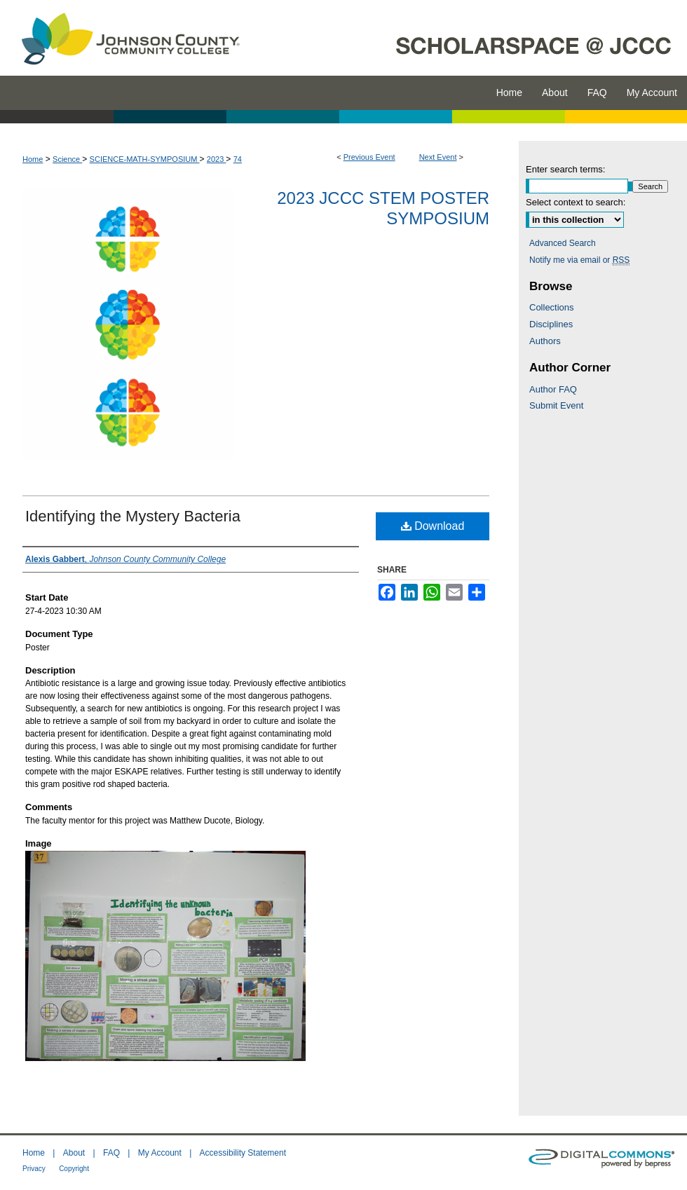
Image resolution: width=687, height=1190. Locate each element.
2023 (216, 159)
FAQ (111, 1153)
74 (237, 159)
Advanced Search (562, 243)
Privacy (34, 1168)
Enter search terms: (565, 169)
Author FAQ (553, 389)
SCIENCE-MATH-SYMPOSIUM (145, 159)
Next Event (438, 157)
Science (67, 159)
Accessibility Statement (243, 1153)
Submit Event (556, 405)
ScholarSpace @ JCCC (471, 38)
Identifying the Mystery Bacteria (132, 516)
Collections (551, 307)
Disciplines (551, 324)
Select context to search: (575, 202)
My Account (160, 1153)
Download (433, 526)
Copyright (74, 1168)
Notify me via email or (579, 260)
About (74, 1153)
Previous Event (369, 157)
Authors (545, 341)
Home (32, 159)
